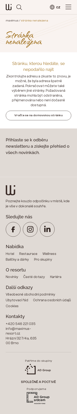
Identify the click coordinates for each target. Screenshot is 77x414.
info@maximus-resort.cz (18, 331)
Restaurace (28, 254)
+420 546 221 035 (21, 324)
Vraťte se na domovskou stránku (38, 115)
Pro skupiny (43, 259)
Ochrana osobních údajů (52, 300)
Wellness (49, 254)
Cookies (12, 306)
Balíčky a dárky (17, 259)
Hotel (10, 254)
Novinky (12, 277)
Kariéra (55, 277)
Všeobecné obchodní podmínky (30, 294)
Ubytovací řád (17, 300)
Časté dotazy (34, 277)
